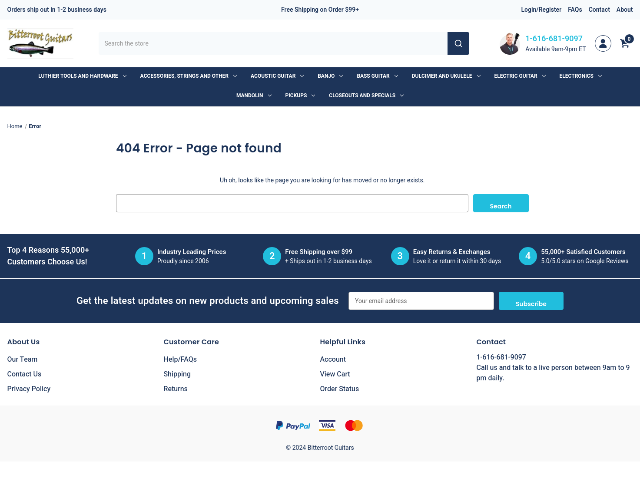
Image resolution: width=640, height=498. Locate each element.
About (625, 9)
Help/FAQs (180, 359)
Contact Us (24, 374)
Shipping (177, 374)
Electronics (581, 76)
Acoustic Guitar (277, 76)
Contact (599, 9)
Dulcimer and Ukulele (446, 76)
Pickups (300, 95)
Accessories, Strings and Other (188, 76)
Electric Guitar (520, 76)
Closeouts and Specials (366, 95)
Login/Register (541, 9)
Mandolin (254, 95)
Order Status (339, 389)
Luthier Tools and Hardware (82, 76)
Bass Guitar (377, 76)
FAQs (575, 9)
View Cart (335, 374)
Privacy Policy (29, 389)
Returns (176, 389)
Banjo (330, 76)
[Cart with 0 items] (625, 43)
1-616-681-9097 (554, 39)
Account (333, 359)
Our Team (22, 359)
